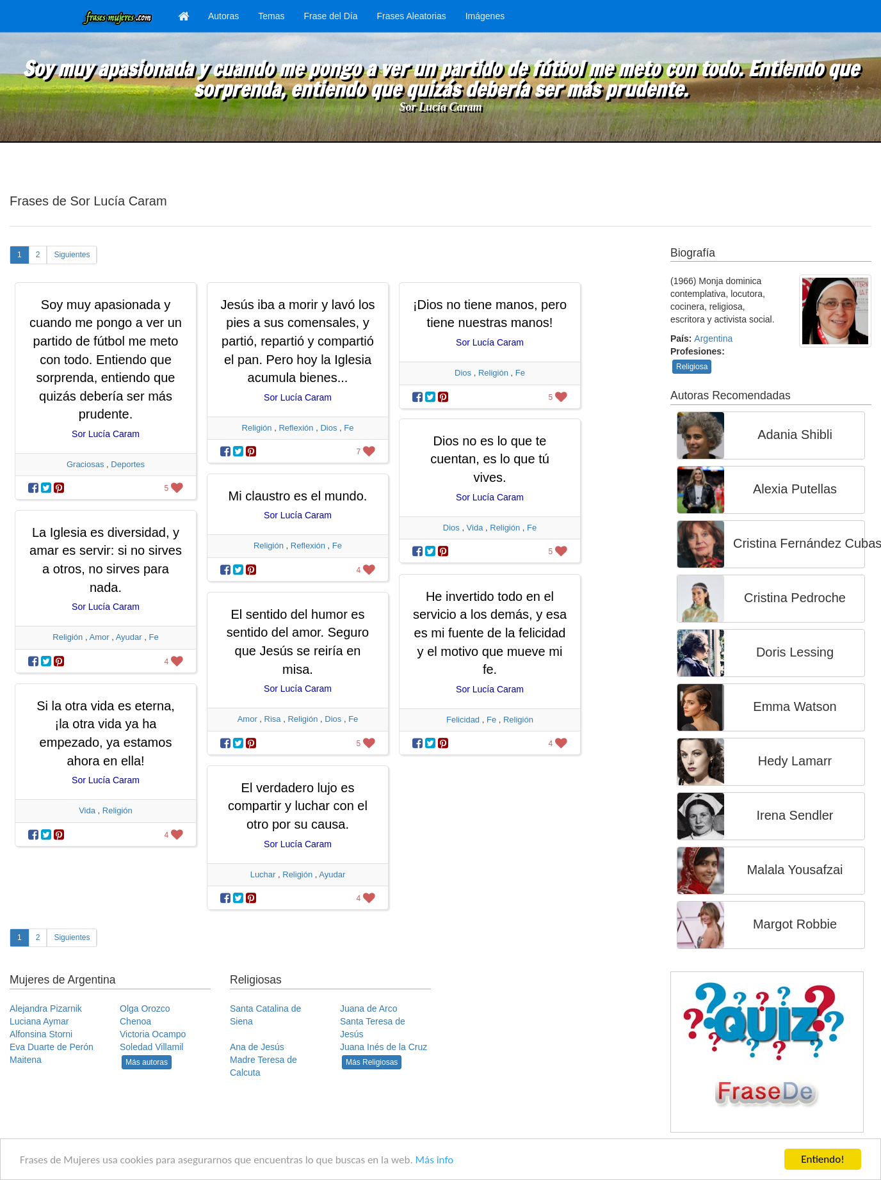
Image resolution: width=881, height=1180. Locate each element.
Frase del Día (330, 16)
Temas (271, 16)
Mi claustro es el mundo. (298, 496)
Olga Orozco (145, 1008)
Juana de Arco (369, 1008)
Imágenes (485, 16)
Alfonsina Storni (41, 1034)
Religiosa (691, 366)
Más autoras (146, 1062)
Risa (272, 719)
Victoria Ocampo (153, 1034)
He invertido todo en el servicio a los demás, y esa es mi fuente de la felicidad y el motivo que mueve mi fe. (490, 632)
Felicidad (463, 719)
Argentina (713, 338)
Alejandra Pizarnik (46, 1008)
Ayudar (129, 637)
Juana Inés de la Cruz (383, 1047)
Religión (257, 428)
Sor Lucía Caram (440, 106)
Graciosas (85, 464)
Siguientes (72, 254)
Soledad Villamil (151, 1047)
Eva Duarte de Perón (51, 1047)
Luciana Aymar (39, 1021)
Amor (99, 637)
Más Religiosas (372, 1062)
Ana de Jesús (257, 1047)
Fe (348, 428)
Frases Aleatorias (411, 16)
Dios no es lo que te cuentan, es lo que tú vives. (489, 459)
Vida (475, 527)
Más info (435, 1160)
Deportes (128, 464)
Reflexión (296, 428)
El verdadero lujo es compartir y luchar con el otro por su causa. (298, 806)
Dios (328, 428)
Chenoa (135, 1021)
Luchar (263, 874)
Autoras (223, 16)
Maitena (26, 1060)
